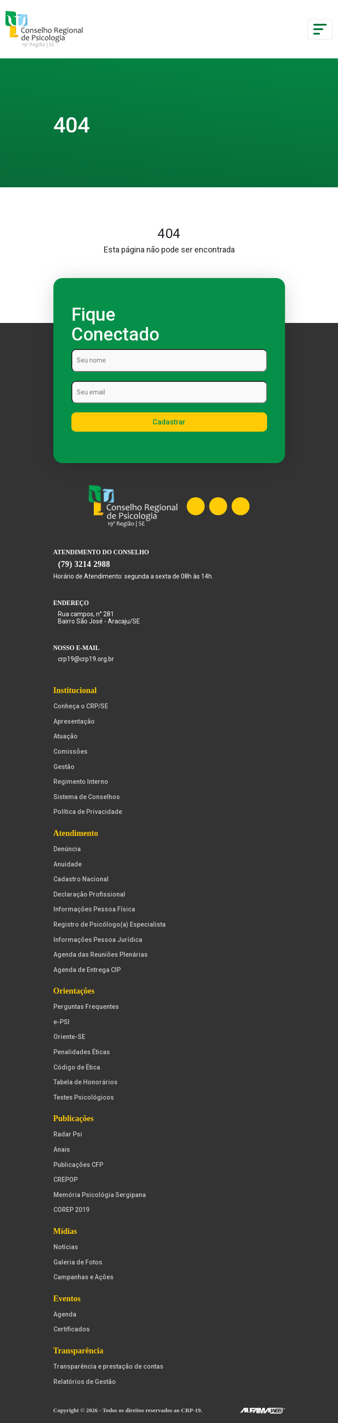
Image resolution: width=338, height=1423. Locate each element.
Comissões (70, 751)
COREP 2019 (71, 1209)
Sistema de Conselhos (86, 796)
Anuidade (67, 864)
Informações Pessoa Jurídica (97, 939)
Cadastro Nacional (81, 879)
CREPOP (65, 1179)
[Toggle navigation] (320, 29)
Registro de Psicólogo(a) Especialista (109, 924)
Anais (61, 1149)
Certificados (71, 1329)
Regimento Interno (80, 781)
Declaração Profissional (89, 894)
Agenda (64, 1314)
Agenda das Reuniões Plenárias (100, 954)
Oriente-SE (69, 1036)
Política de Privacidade (87, 811)
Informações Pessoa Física (94, 909)
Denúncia (67, 849)
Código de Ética (76, 1067)
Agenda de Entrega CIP (87, 969)
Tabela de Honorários (85, 1082)
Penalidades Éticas (81, 1052)
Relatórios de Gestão (84, 1381)
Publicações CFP (78, 1164)
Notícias (65, 1247)
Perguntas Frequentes (86, 1006)
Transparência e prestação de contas (108, 1366)
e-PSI (61, 1021)
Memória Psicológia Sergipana (99, 1194)
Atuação (65, 736)
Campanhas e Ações (83, 1277)
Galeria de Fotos (77, 1262)
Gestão (64, 766)
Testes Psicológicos (83, 1097)
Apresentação (74, 721)
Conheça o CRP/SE (80, 706)
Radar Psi (67, 1134)
